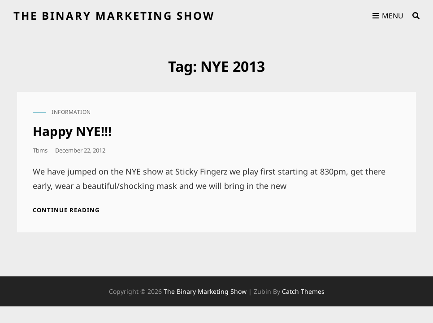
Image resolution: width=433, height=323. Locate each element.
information (71, 112)
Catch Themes (303, 291)
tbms (40, 150)
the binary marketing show (114, 15)
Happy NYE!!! (72, 131)
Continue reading (66, 209)
